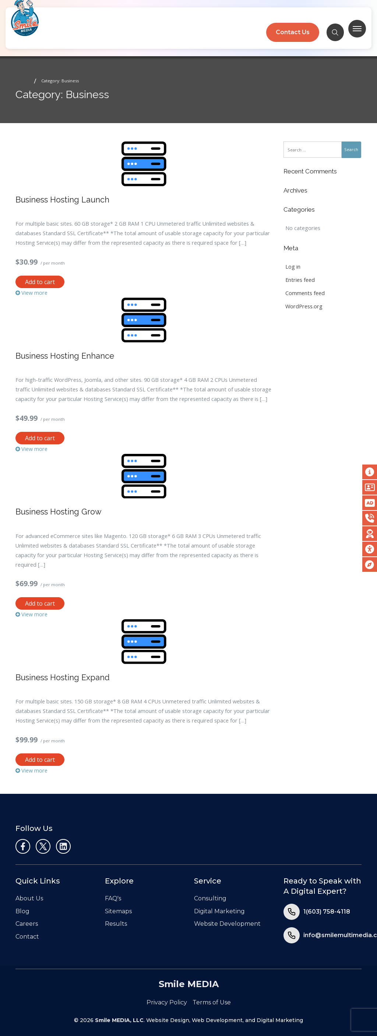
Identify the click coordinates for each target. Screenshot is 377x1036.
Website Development (227, 923)
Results (116, 923)
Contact (27, 936)
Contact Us (292, 32)
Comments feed (305, 293)
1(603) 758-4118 (326, 911)
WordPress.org (304, 306)
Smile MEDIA (189, 984)
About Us (29, 898)
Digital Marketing (219, 911)
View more (31, 292)
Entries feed (300, 279)
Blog (22, 911)
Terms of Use (212, 1002)
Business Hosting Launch (62, 199)
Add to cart (40, 282)
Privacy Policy (167, 1002)
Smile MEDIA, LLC (119, 1020)
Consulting (210, 898)
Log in (292, 266)
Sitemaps (118, 911)
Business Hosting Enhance (64, 356)
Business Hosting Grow (58, 511)
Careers (26, 923)
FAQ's (113, 898)
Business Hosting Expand (62, 677)
